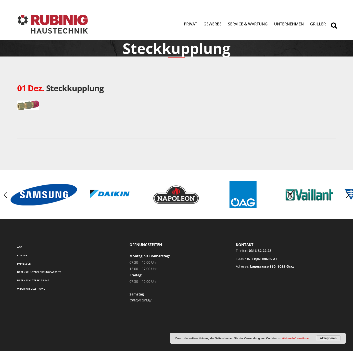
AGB (19, 247)
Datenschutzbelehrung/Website (39, 272)
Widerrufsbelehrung (31, 288)
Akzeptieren (328, 338)
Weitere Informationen (296, 338)
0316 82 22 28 (260, 250)
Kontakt (23, 255)
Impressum (24, 263)
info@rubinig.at (262, 259)
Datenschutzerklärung (33, 280)
